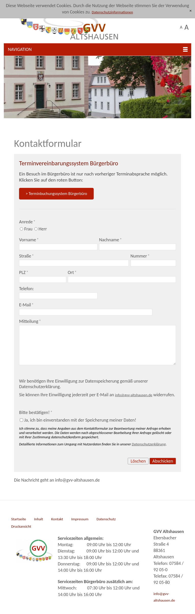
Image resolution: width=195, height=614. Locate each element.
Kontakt (57, 519)
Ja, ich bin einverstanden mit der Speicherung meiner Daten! (80, 420)
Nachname (110, 240)
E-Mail (26, 305)
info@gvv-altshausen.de (164, 596)
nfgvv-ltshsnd (133, 395)
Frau (28, 229)
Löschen (138, 461)
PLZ (23, 272)
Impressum (79, 519)
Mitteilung (30, 321)
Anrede (27, 222)
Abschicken (162, 461)
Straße (26, 256)
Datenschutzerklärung (149, 444)
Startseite (18, 519)
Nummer (140, 256)
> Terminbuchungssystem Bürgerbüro (56, 193)
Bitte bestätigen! (35, 412)
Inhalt (38, 519)
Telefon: (26, 288)
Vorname (29, 240)
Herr (43, 229)
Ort (72, 272)
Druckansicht (21, 526)
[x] (190, 11)
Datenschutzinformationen (112, 12)
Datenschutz (106, 519)
